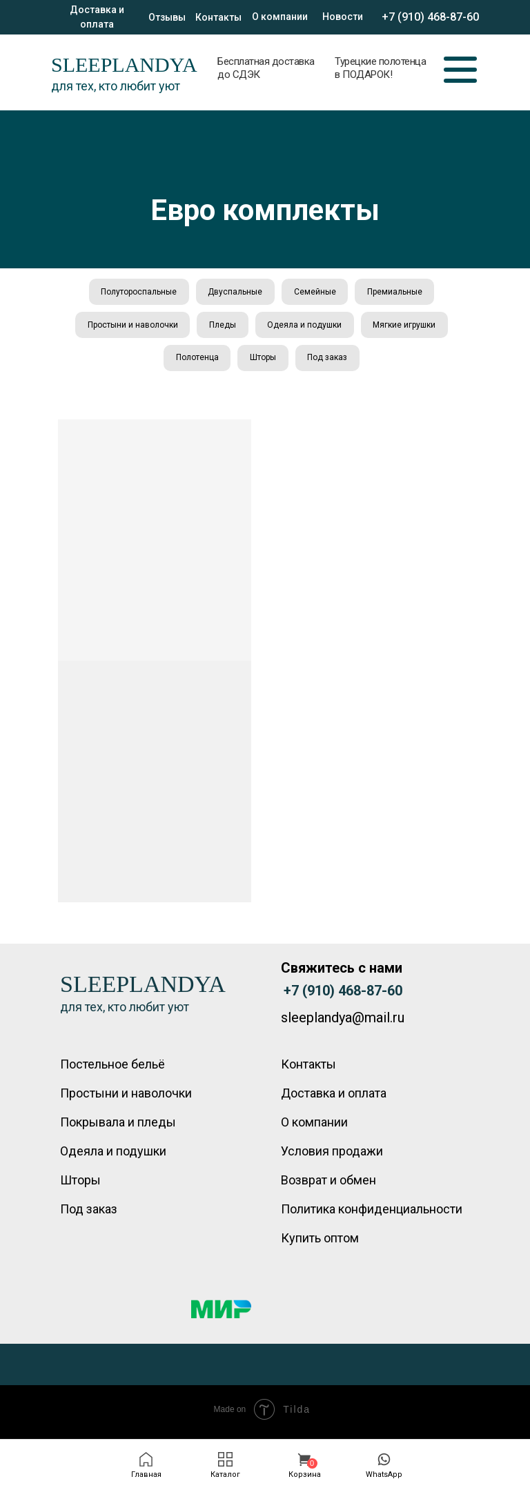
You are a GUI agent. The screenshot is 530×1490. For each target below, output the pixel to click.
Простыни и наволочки (130, 327)
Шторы (263, 362)
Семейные (316, 292)
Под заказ (329, 362)
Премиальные (397, 292)
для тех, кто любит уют (115, 86)
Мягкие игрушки (407, 327)
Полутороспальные (136, 292)
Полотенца (195, 362)
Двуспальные (234, 292)
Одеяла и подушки (305, 327)
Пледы (221, 327)
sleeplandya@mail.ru (342, 1023)
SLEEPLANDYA (124, 64)
